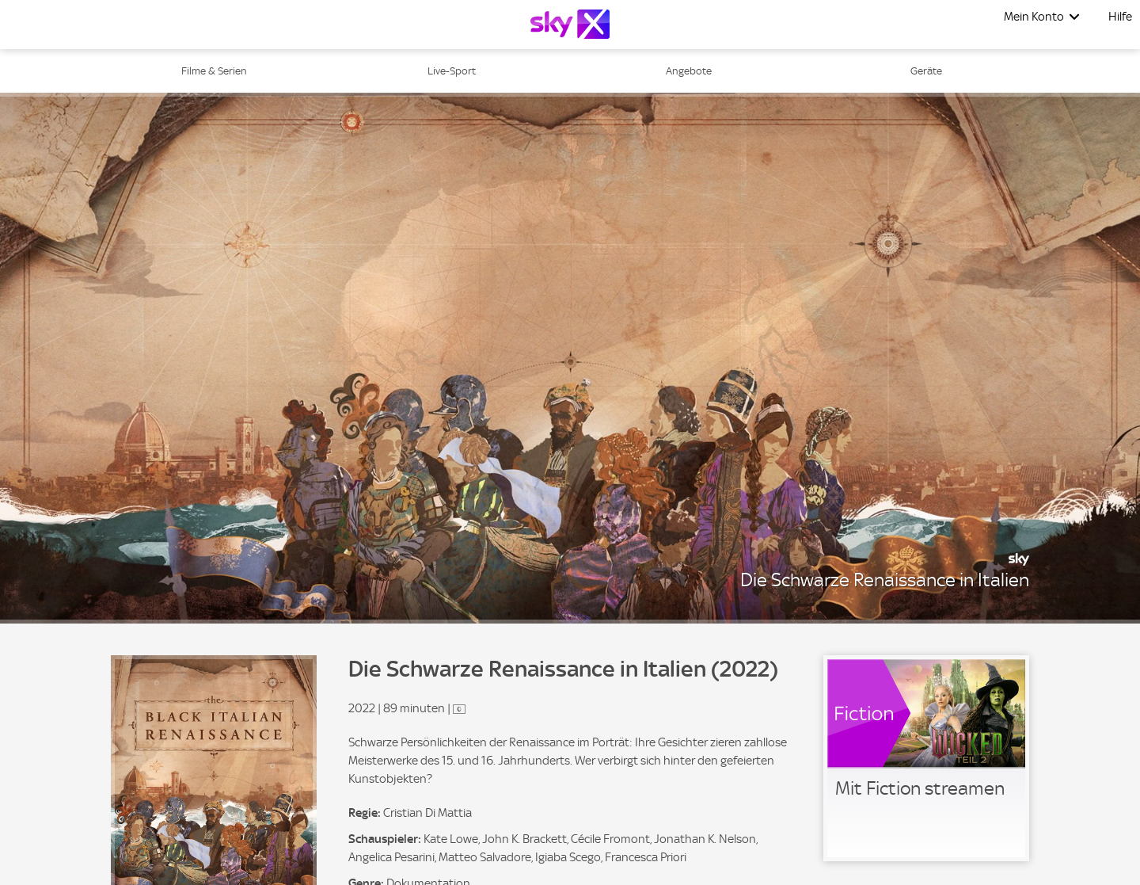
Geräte (926, 71)
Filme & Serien (214, 71)
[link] (926, 758)
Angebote (689, 71)
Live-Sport (452, 71)
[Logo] (570, 24)
